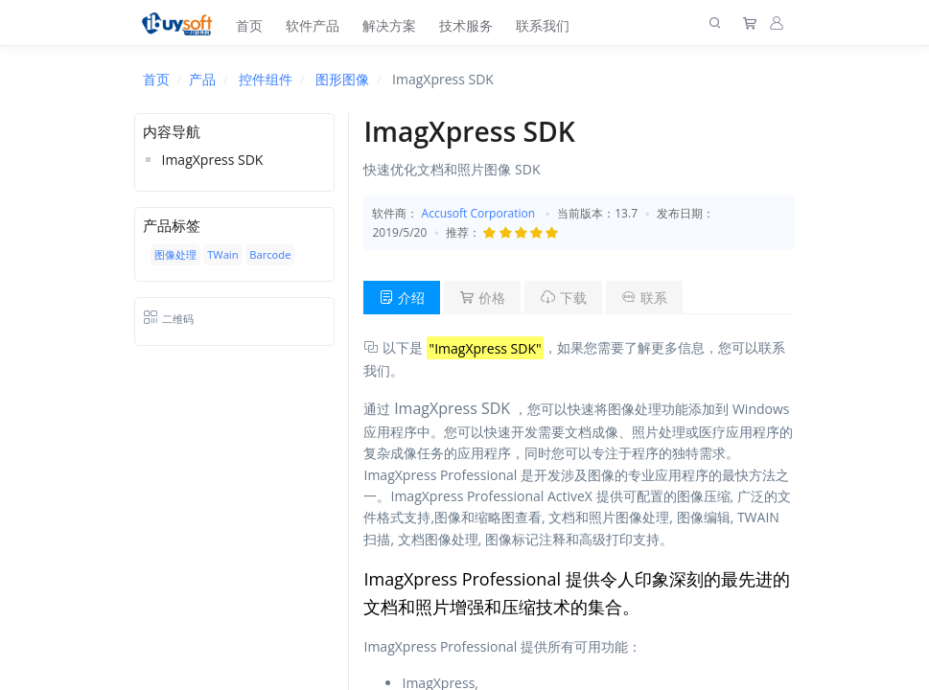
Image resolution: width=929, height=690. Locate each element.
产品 (202, 79)
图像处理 (175, 254)
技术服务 (466, 25)
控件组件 (265, 79)
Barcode (269, 254)
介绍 (402, 297)
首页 (249, 25)
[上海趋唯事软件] (181, 22)
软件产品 (312, 25)
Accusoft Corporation (479, 213)
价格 (482, 297)
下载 (564, 297)
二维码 (168, 318)
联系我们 (542, 25)
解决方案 (389, 25)
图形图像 (342, 79)
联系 (644, 297)
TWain (222, 254)
